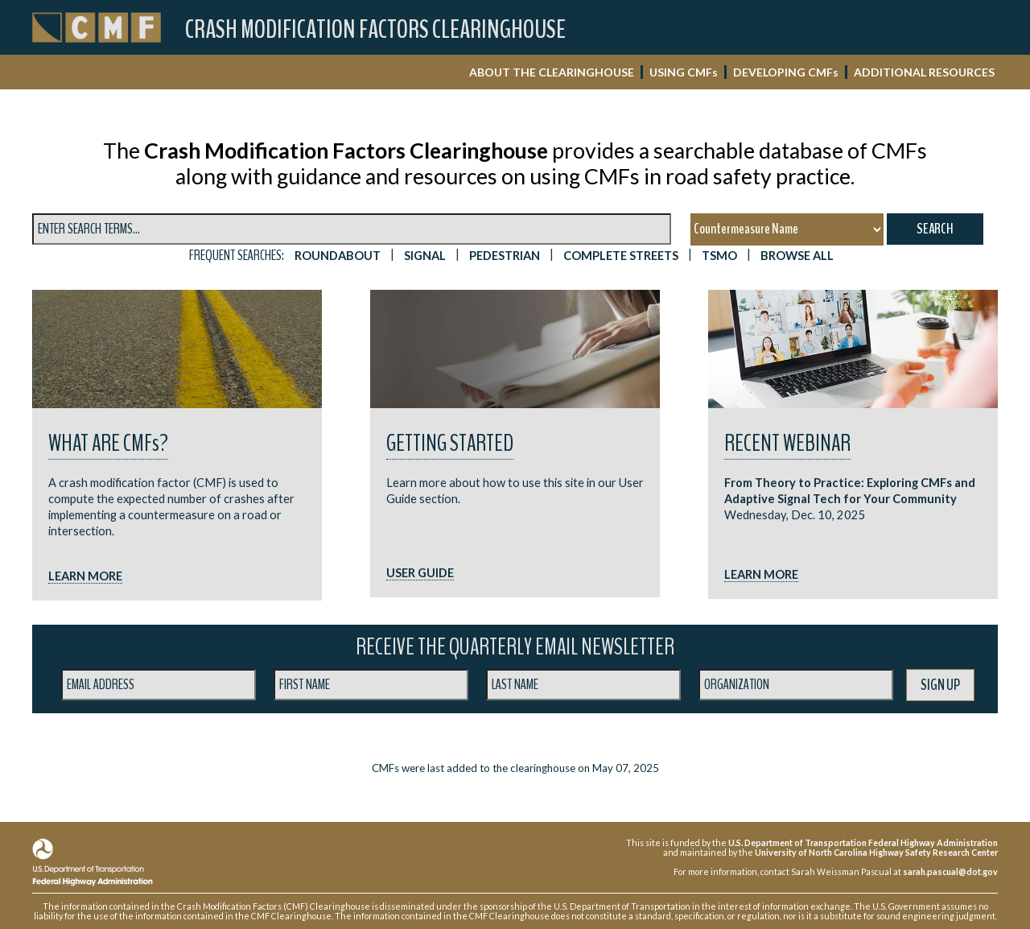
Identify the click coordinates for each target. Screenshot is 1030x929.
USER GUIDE (420, 573)
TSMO (719, 255)
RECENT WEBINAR (787, 443)
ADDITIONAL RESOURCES (924, 72)
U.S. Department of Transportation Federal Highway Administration (863, 842)
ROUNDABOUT (338, 255)
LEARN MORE (85, 576)
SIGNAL (425, 255)
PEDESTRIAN (504, 255)
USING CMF (683, 72)
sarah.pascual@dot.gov (950, 871)
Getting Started (449, 443)
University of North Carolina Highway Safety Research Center (876, 852)
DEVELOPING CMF (785, 72)
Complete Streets (620, 255)
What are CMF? (108, 443)
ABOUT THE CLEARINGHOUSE (551, 72)
